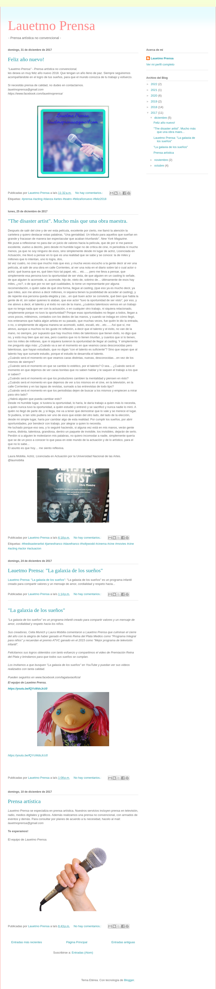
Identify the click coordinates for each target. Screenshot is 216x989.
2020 (154, 95)
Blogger (129, 980)
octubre (159, 165)
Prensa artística (24, 801)
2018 (154, 107)
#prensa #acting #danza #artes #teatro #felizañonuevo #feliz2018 (64, 199)
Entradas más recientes (26, 942)
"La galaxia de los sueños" (36, 610)
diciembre (161, 117)
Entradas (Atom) (82, 952)
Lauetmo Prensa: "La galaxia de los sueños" (55, 570)
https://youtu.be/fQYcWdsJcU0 (27, 688)
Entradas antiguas (123, 942)
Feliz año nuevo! (26, 59)
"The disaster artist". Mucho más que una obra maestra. (67, 221)
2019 (154, 101)
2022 (154, 84)
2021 (154, 90)
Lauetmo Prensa (51, 25)
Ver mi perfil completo (160, 64)
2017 (154, 112)
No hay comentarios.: (89, 193)
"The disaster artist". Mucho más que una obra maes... (174, 130)
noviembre (161, 160)
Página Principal (76, 942)
